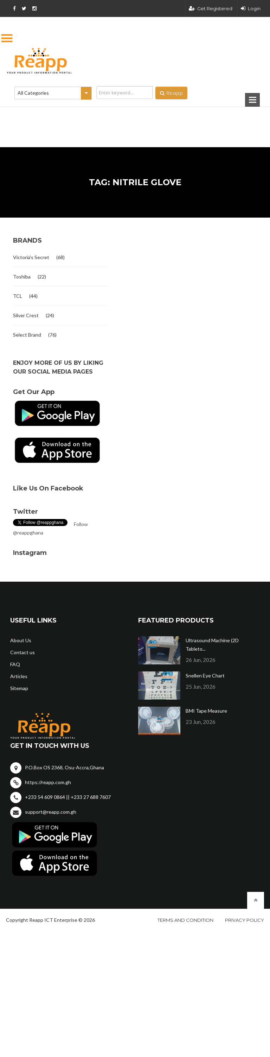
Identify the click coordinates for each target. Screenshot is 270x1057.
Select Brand (27, 335)
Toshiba (22, 277)
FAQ (15, 664)
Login (251, 8)
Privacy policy (244, 920)
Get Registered (210, 8)
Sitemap (19, 688)
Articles (18, 676)
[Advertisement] (99, 116)
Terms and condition (185, 920)
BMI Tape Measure (206, 711)
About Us (20, 640)
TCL (17, 296)
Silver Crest (26, 315)
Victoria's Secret (31, 257)
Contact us (22, 652)
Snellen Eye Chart (205, 675)
